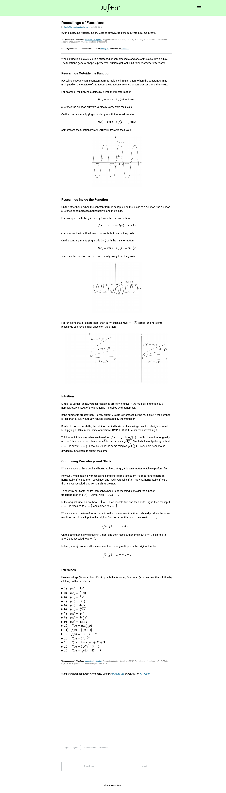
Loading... (116, 709)
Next (144, 767)
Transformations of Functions (96, 748)
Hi (72, 7)
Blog (121, 7)
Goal (81, 7)
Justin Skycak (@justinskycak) (77, 27)
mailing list (104, 49)
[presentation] (103, 92)
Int (99, 7)
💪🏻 (159, 7)
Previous (89, 767)
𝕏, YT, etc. (146, 7)
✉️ (184, 7)
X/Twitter (125, 49)
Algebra (76, 748)
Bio (91, 7)
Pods (132, 7)
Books (110, 7)
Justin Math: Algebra (93, 40)
